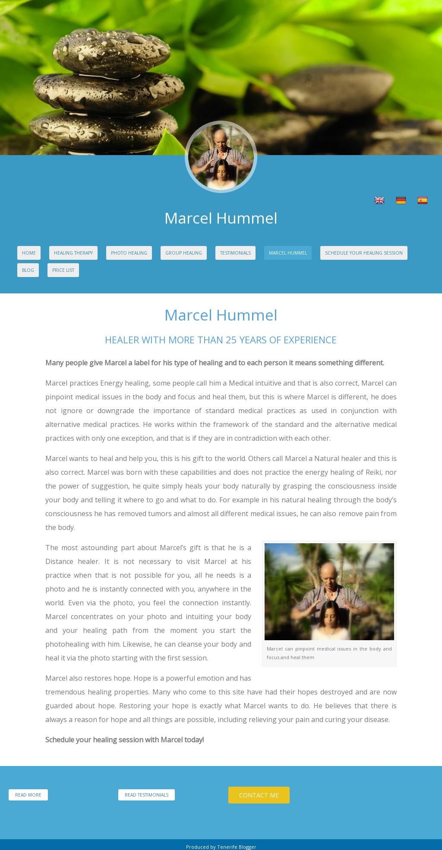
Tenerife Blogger (236, 847)
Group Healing (183, 253)
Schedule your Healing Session (364, 253)
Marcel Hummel (288, 253)
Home (29, 253)
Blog (28, 270)
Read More (28, 795)
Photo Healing (129, 253)
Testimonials (235, 253)
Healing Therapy (73, 253)
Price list (63, 270)
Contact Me (259, 795)
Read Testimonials (146, 795)
